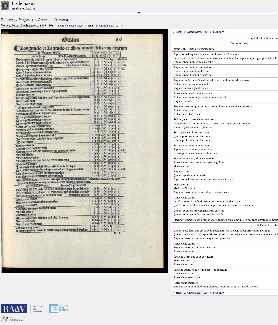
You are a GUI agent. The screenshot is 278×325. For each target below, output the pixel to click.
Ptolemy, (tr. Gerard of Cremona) (35, 20)
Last (118, 25)
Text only (218, 31)
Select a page (74, 25)
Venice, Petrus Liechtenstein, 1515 (23, 25)
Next (110, 25)
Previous (101, 25)
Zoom (61, 25)
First (90, 25)
